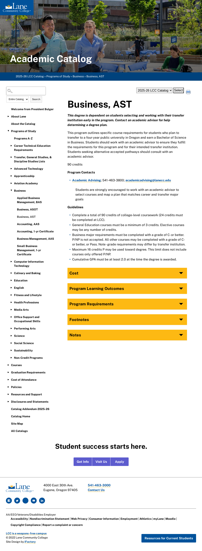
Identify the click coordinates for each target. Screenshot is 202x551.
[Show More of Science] (11, 336)
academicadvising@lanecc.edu (148, 180)
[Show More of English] (11, 288)
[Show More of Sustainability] (11, 350)
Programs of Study (58, 76)
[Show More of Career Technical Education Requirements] (11, 146)
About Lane (18, 116)
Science (19, 335)
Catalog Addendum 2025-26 (30, 409)
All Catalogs (19, 431)
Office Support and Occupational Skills (27, 319)
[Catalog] (154, 90)
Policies (16, 387)
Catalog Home (20, 416)
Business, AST (26, 216)
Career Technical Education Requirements (32, 147)
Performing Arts (25, 328)
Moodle (171, 518)
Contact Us (96, 490)
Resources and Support (26, 394)
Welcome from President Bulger (32, 109)
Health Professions (26, 302)
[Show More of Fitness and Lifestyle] (11, 295)
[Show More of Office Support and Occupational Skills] (11, 317)
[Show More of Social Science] (11, 343)
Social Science (24, 343)
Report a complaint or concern (62, 524)
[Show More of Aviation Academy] (11, 183)
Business (78, 76)
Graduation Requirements (28, 372)
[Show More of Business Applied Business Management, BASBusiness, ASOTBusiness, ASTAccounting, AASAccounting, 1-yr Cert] (11, 190)
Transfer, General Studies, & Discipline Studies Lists (33, 159)
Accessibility (19, 518)
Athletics (145, 518)
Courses (16, 365)
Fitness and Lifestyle (28, 295)
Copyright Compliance (26, 524)
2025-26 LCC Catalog (30, 76)
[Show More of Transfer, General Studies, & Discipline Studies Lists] (11, 157)
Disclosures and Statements (29, 401)
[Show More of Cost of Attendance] (8, 380)
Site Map (17, 423)
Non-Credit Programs (28, 357)
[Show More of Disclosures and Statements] (8, 401)
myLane (158, 518)
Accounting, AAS (28, 224)
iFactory (30, 541)
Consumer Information (104, 518)
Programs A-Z (23, 138)
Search (36, 99)
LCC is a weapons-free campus (26, 533)
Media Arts (21, 309)
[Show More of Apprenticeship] (11, 176)
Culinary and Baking (27, 273)
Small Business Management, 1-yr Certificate (29, 250)
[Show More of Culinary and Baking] (11, 273)
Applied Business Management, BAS (29, 200)
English (19, 287)
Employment (129, 518)
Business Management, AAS (35, 238)
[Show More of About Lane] (8, 116)
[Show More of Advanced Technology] (11, 168)
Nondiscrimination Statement (49, 518)
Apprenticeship (24, 176)
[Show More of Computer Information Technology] (11, 261)
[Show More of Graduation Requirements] (8, 372)
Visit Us (101, 462)
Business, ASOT (27, 209)
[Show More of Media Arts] (11, 309)
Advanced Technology (28, 168)
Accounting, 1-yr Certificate (35, 231)
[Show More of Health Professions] (11, 302)
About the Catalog (23, 123)
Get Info (83, 462)
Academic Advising (86, 180)
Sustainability (23, 350)
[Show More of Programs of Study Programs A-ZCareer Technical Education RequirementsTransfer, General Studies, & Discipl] (8, 131)
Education (20, 280)
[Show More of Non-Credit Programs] (11, 358)
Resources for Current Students (169, 538)
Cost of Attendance (23, 379)
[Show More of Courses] (8, 365)
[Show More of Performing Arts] (11, 328)
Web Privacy (79, 518)
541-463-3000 (99, 485)
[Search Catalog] (26, 91)
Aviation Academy (26, 183)
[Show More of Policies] (8, 387)
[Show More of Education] (11, 280)
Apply (119, 462)
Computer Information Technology (29, 263)
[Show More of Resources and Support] (8, 394)
